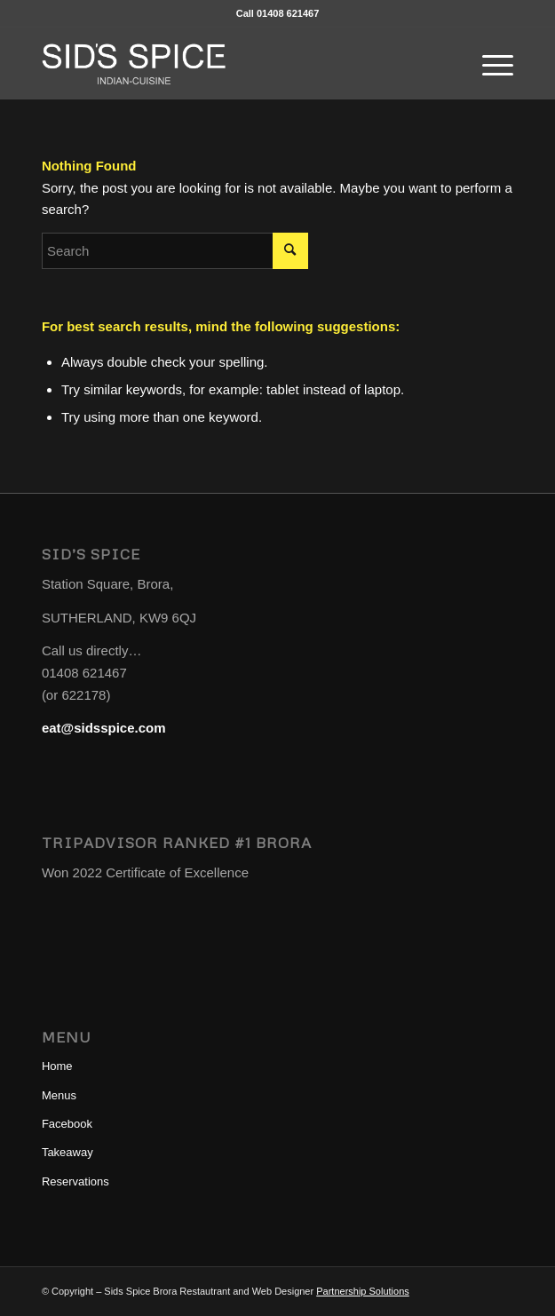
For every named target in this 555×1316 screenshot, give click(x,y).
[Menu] (488, 63)
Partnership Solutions (362, 1291)
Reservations (75, 1181)
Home (57, 1066)
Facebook (67, 1123)
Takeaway (67, 1152)
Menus (59, 1095)
